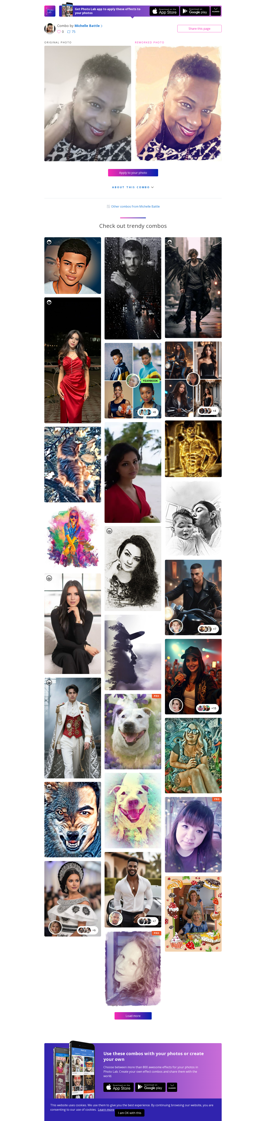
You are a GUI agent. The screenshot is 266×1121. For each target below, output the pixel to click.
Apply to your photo (133, 173)
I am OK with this (129, 1113)
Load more (133, 1016)
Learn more (106, 1110)
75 (71, 31)
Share (199, 29)
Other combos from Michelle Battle (133, 206)
